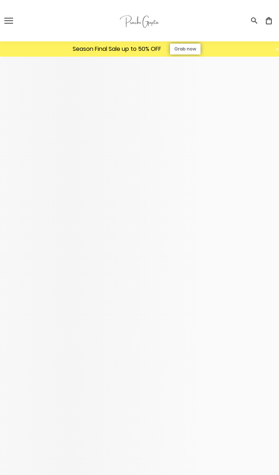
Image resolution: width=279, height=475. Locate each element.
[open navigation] (9, 21)
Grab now (185, 49)
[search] (254, 20)
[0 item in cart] (268, 20)
